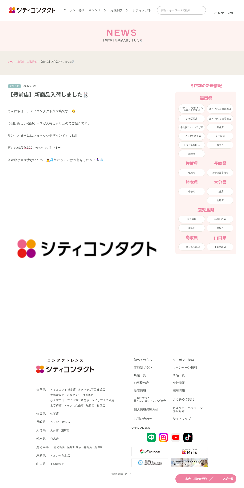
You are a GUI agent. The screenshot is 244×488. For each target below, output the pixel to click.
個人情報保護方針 (146, 409)
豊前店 (21, 61)
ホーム (11, 61)
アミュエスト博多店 (63, 389)
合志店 (191, 191)
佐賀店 (191, 172)
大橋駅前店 (191, 118)
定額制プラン (120, 10)
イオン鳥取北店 (192, 247)
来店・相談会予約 (192, 479)
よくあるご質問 (183, 399)
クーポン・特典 (74, 10)
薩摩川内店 (220, 219)
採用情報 (179, 390)
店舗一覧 (224, 479)
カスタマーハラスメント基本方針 (189, 410)
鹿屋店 (220, 228)
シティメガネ (142, 10)
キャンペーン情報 (185, 367)
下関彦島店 (220, 247)
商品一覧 (179, 375)
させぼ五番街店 (220, 172)
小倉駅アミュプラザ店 (191, 127)
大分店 (220, 191)
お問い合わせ (143, 418)
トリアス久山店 (192, 145)
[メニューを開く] (231, 10)
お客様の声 (141, 382)
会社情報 (179, 382)
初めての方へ (143, 360)
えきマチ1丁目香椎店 (220, 118)
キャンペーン (97, 10)
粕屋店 (191, 153)
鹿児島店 (191, 219)
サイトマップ (182, 418)
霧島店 (191, 228)
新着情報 (32, 61)
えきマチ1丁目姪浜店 (220, 108)
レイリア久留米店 (192, 136)
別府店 (220, 200)
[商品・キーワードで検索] (178, 10)
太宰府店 (220, 136)
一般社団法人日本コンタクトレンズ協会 (150, 399)
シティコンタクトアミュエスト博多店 (191, 108)
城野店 (220, 145)
